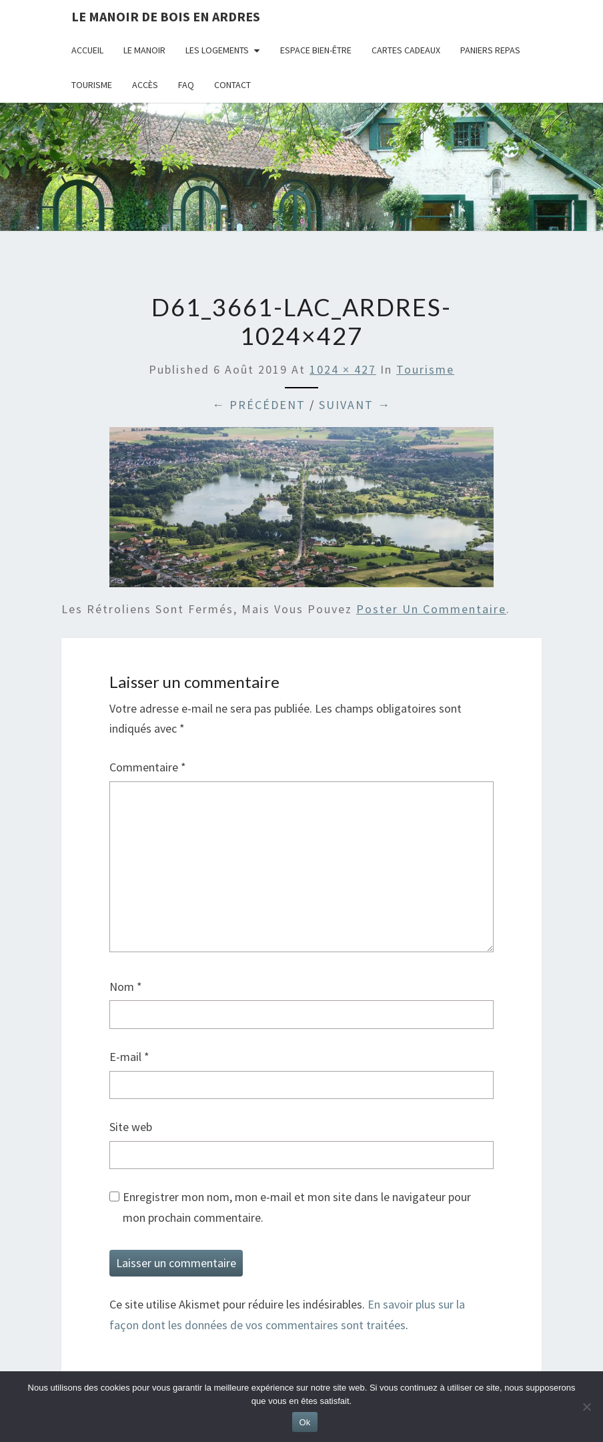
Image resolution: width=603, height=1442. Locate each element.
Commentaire (147, 767)
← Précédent (259, 404)
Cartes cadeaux (406, 50)
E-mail (129, 1056)
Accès (145, 85)
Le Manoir (144, 50)
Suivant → (355, 404)
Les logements (217, 50)
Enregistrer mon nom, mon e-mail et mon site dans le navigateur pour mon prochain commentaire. (297, 1207)
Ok (304, 1422)
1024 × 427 (343, 369)
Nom (125, 986)
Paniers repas (490, 50)
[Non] (586, 1406)
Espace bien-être (316, 50)
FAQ (186, 85)
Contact (232, 85)
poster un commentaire (431, 609)
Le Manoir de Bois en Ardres (165, 16)
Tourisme (91, 85)
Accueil (87, 50)
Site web (130, 1126)
